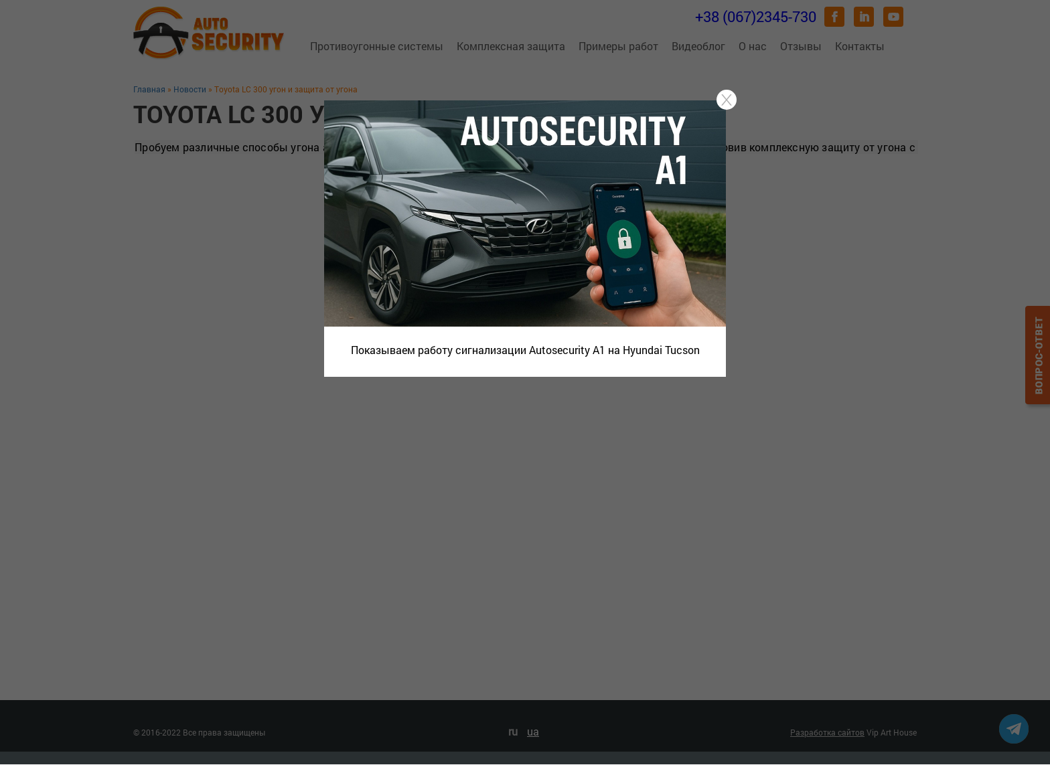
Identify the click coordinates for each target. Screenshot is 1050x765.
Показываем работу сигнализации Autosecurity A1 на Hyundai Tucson (525, 350)
